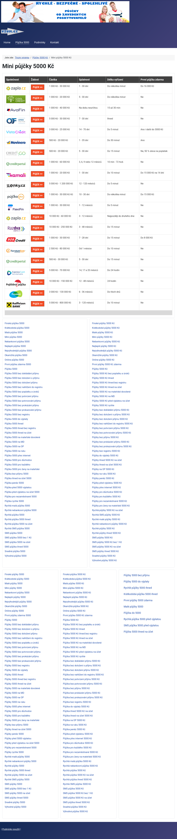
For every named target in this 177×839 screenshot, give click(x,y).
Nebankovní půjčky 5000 (17, 592)
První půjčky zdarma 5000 (18, 615)
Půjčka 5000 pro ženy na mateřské (22, 469)
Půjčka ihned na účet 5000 (18, 478)
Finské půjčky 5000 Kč (103, 323)
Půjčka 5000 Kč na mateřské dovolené (82, 642)
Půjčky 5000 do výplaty (16, 670)
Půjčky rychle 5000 (14, 752)
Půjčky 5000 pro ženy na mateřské (22, 720)
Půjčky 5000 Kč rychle (103, 405)
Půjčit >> (37, 87)
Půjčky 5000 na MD (14, 693)
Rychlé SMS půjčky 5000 (17, 779)
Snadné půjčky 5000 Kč (104, 555)
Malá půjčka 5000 (14, 332)
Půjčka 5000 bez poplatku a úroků (22, 391)
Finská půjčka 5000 (14, 323)
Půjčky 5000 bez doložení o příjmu (22, 629)
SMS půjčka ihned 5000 (17, 546)
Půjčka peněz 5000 (14, 483)
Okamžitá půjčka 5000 (16, 355)
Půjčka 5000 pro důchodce (18, 460)
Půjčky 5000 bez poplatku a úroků (22, 642)
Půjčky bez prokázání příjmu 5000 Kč (110, 442)
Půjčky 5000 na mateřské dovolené (22, 688)
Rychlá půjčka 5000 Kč (74, 770)
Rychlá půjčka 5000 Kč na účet (78, 775)
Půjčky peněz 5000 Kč (103, 478)
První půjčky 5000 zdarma (138, 600)
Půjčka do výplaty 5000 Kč (76, 706)
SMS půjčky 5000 (13, 784)
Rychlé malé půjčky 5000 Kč (106, 519)
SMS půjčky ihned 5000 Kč (105, 551)
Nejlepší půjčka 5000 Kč (75, 597)
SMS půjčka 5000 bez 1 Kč (18, 537)
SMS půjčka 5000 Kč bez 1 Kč (78, 793)
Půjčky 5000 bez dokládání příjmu (22, 624)
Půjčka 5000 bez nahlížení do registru (23, 387)
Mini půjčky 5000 (13, 588)
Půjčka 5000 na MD (14, 442)
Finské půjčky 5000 (14, 574)
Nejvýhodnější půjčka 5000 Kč (78, 601)
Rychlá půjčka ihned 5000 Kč (77, 779)
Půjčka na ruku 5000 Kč (75, 724)
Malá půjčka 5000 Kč (73, 583)
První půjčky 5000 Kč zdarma (106, 364)
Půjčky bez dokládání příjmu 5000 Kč (110, 410)
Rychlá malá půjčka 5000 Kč (77, 761)
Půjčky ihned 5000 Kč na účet (107, 460)
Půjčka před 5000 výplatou (18, 487)
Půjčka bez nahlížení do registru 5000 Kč (83, 674)
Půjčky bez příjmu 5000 (16, 724)
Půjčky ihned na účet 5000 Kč (107, 464)
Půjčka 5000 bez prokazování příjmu (23, 410)
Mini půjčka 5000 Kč (73, 588)
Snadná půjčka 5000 (15, 551)
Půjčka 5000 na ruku (15, 451)
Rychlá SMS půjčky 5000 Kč (106, 514)
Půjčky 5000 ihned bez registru (20, 679)
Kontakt (54, 42)
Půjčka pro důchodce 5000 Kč (78, 743)
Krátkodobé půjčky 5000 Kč (106, 328)
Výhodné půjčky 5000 (15, 807)
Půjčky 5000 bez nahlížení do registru (23, 638)
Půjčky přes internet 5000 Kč (106, 487)
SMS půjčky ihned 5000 (16, 797)
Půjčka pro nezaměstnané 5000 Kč (80, 752)
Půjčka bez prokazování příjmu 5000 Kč (83, 697)
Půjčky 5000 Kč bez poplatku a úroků (110, 373)
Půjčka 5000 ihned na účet (18, 432)
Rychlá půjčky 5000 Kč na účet (107, 510)
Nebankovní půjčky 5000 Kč (106, 341)
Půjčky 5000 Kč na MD (103, 396)
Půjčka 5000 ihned (14, 423)
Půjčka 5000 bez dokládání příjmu (22, 373)
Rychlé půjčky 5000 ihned (17, 770)
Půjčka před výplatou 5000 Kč (78, 734)
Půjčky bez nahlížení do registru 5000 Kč (112, 423)
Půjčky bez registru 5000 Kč (106, 451)
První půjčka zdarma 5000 (18, 364)
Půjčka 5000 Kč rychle (74, 656)
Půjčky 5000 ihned (14, 674)
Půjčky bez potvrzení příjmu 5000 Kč (110, 428)
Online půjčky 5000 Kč (103, 359)
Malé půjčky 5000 (14, 583)
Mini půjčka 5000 (13, 337)
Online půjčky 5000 (14, 610)
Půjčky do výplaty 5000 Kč (105, 455)
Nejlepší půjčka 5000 (15, 346)
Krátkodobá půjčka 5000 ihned (140, 594)
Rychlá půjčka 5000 (14, 514)
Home (7, 42)
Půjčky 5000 (11, 620)
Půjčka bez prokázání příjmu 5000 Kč (81, 693)
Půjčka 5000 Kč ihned (74, 629)
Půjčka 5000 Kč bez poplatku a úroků (81, 624)
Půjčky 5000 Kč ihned (103, 378)
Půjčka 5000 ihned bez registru (20, 428)
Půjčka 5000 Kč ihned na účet (78, 638)
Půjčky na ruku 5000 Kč (104, 473)
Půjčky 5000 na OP (14, 697)
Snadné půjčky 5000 (15, 802)
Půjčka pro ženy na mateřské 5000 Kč (82, 756)
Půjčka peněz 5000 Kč (74, 729)
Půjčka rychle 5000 (14, 501)
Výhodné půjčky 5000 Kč (104, 560)
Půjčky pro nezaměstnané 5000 (20, 747)
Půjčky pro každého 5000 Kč (106, 496)
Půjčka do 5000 (132, 612)
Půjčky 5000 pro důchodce (18, 711)
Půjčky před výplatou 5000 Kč (107, 483)
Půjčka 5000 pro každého (17, 464)
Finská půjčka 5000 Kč (74, 574)
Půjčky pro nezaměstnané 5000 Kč (109, 501)
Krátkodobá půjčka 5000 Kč (77, 579)
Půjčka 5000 (22, 42)
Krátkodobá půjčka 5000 (17, 328)
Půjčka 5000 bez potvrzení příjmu (21, 396)
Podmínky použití (11, 829)
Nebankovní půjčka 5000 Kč (77, 592)
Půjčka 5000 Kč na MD (74, 647)
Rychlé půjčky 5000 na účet (18, 775)
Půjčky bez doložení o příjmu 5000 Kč (111, 414)
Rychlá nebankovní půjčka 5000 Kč (80, 765)
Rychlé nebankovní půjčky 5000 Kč (109, 524)
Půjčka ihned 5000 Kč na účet (78, 711)
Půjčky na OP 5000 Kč (103, 469)
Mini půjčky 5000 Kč (102, 337)
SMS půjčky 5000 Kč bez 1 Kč (107, 542)
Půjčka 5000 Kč (71, 620)
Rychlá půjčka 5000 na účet (18, 524)
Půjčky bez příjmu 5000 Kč (105, 437)
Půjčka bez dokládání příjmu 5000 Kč (81, 661)
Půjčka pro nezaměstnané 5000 (21, 496)
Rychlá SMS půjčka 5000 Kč (77, 784)
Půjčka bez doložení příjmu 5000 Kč (81, 670)
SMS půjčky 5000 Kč (102, 537)
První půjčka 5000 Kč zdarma (77, 615)
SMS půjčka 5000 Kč (73, 788)
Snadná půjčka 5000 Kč (75, 807)
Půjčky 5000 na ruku (15, 702)
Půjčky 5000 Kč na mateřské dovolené (111, 391)
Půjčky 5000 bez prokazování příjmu (23, 661)
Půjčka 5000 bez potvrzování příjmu (23, 400)
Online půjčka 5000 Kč (74, 610)
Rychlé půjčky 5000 (14, 765)
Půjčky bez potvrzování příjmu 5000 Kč (111, 432)
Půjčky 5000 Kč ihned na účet (107, 387)
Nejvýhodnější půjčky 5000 (18, 601)
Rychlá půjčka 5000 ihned (17, 519)
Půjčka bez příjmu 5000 (16, 473)
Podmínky (39, 42)
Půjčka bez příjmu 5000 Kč (76, 688)
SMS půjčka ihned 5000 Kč (76, 802)
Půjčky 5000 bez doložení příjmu (21, 633)
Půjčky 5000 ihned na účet (18, 683)
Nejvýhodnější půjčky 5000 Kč (107, 350)
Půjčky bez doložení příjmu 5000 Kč (110, 419)
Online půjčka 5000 (14, 359)
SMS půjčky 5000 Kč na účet (106, 546)
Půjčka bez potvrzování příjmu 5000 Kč (82, 683)
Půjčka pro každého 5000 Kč (77, 747)
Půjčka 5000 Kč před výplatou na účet (82, 652)
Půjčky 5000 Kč (100, 369)
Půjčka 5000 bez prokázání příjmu (22, 405)
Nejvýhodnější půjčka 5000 (18, 350)
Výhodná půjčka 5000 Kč (75, 811)
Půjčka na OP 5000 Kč (74, 720)
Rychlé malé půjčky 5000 (17, 756)
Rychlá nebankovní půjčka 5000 (20, 510)
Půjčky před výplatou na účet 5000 (22, 743)
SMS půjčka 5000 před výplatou (141, 625)
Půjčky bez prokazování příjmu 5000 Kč (112, 446)
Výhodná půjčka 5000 (16, 555)
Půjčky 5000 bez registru (17, 665)
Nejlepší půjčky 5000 (15, 597)
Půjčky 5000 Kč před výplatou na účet (111, 400)
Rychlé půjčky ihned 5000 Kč (106, 533)
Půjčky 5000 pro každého (17, 715)
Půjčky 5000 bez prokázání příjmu (22, 656)
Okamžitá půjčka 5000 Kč (76, 606)
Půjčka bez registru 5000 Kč (77, 702)
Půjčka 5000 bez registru (17, 414)
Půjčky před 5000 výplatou (18, 738)
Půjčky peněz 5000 (14, 734)
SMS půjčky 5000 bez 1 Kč (18, 788)
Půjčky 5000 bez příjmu (137, 575)
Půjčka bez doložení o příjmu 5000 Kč (82, 665)
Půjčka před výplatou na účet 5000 (22, 492)
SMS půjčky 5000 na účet (17, 793)
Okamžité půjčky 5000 (16, 606)
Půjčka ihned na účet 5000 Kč (78, 715)
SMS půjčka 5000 (13, 533)
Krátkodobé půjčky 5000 (17, 579)
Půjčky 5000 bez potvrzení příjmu (21, 647)
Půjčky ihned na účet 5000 (18, 729)
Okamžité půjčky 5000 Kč (105, 355)
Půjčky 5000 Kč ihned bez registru (109, 382)
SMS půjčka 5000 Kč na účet (77, 797)
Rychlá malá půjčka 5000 (17, 505)
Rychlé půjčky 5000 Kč (103, 528)
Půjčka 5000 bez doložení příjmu (21, 382)
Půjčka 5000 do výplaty (16, 419)
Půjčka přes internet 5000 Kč (77, 738)
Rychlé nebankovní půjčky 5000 (20, 761)
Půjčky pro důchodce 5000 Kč (107, 492)
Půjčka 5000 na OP (14, 446)
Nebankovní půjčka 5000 (17, 341)
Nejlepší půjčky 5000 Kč (104, 346)
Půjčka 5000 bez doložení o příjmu (22, 378)
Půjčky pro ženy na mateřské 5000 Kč (111, 505)
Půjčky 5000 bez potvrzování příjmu (23, 652)
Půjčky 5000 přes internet (17, 706)
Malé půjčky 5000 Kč (102, 332)
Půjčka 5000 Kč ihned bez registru (80, 633)
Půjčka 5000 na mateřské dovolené (22, 437)
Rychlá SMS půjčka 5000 (17, 528)
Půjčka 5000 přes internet (17, 455)
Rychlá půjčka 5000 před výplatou (142, 619)
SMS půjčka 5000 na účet (17, 542)
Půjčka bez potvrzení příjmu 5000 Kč (81, 679)
